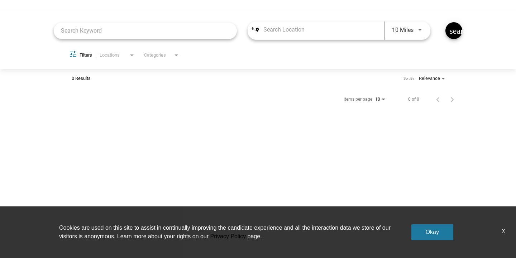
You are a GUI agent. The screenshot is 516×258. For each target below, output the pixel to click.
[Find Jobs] (453, 30)
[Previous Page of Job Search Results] (438, 99)
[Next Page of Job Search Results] (452, 99)
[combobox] (145, 30)
